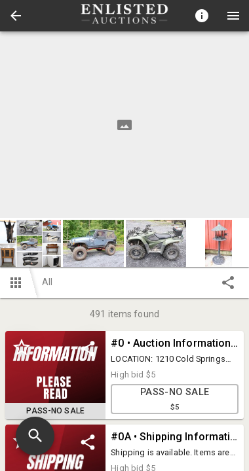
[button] (15, 15)
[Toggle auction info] (202, 15)
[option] (124, 124)
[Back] (15, 15)
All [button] (47, 282)
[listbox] (124, 124)
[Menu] (233, 15)
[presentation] (124, 15)
